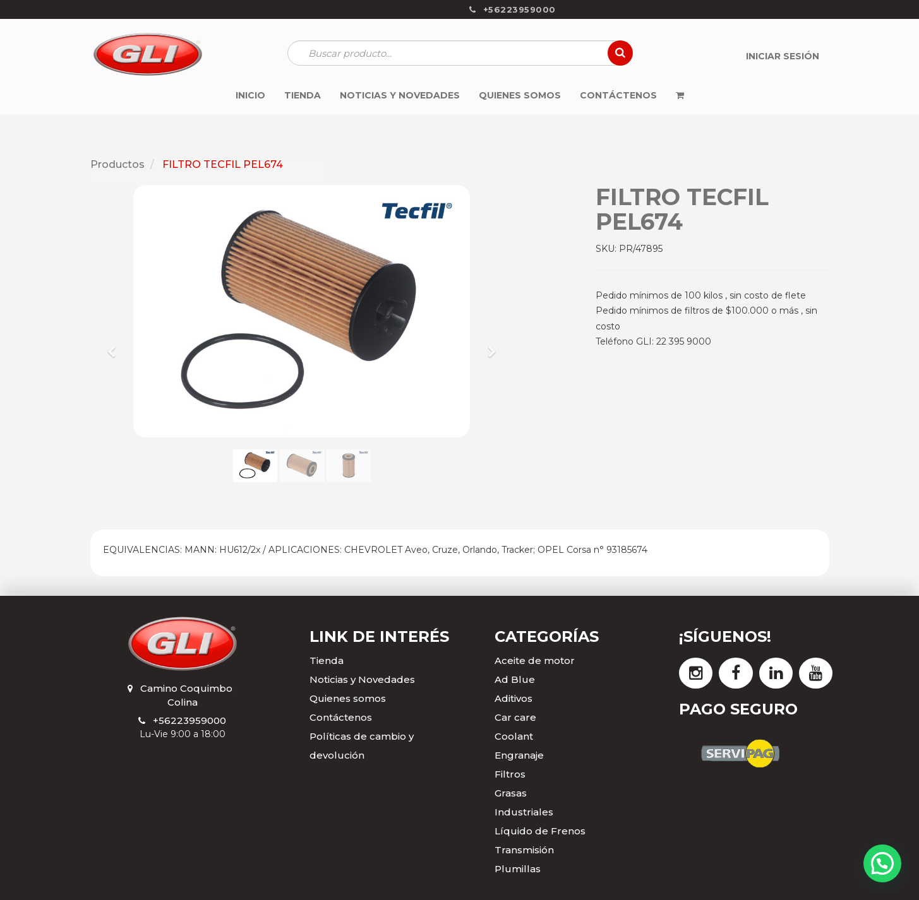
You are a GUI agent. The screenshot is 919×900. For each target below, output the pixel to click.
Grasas (511, 793)
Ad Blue (515, 679)
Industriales (524, 812)
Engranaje (519, 755)
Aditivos (513, 698)
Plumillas (518, 869)
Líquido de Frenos (540, 831)
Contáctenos (340, 717)
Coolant (514, 736)
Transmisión (524, 850)
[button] (116, 346)
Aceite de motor (535, 660)
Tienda (326, 660)
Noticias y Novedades (362, 679)
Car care (515, 717)
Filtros (510, 774)
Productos (117, 164)
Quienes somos (347, 698)
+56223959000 (189, 720)
